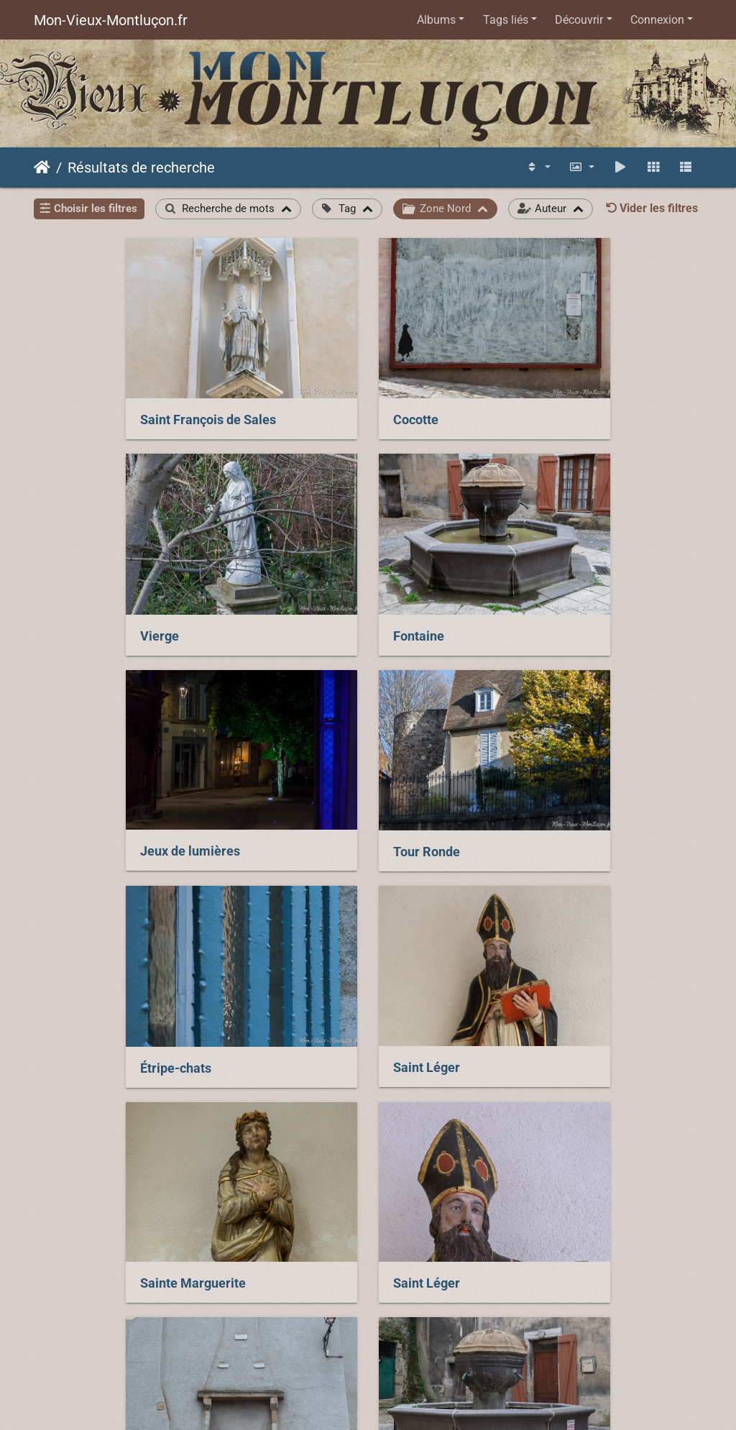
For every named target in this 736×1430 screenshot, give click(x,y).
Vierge (527, 404)
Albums (436, 20)
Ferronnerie (542, 1203)
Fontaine (73, 604)
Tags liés (505, 20)
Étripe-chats (83, 804)
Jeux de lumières (328, 603)
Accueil (42, 167)
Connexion (657, 20)
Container (307, 1203)
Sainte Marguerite (561, 803)
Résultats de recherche (141, 167)
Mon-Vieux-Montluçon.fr (111, 20)
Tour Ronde (541, 604)
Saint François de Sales (116, 404)
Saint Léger (311, 803)
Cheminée (308, 1003)
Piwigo (494, 1335)
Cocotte (300, 404)
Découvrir (579, 20)
